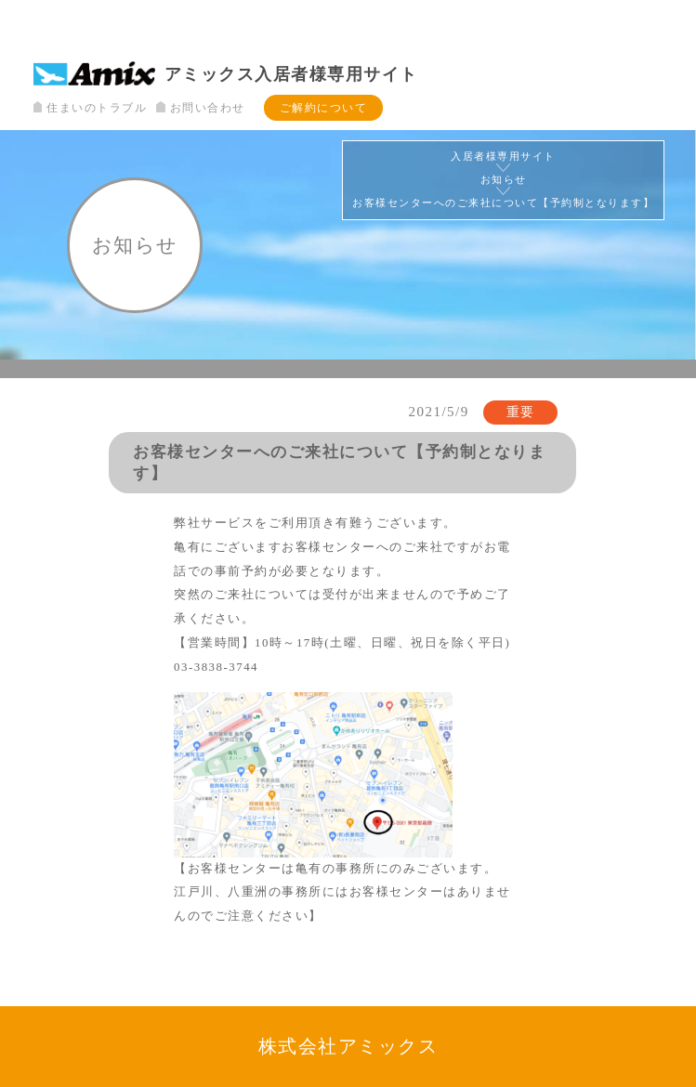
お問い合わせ (200, 107)
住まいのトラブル (90, 107)
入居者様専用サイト (503, 156)
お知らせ (503, 180)
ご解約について (324, 107)
